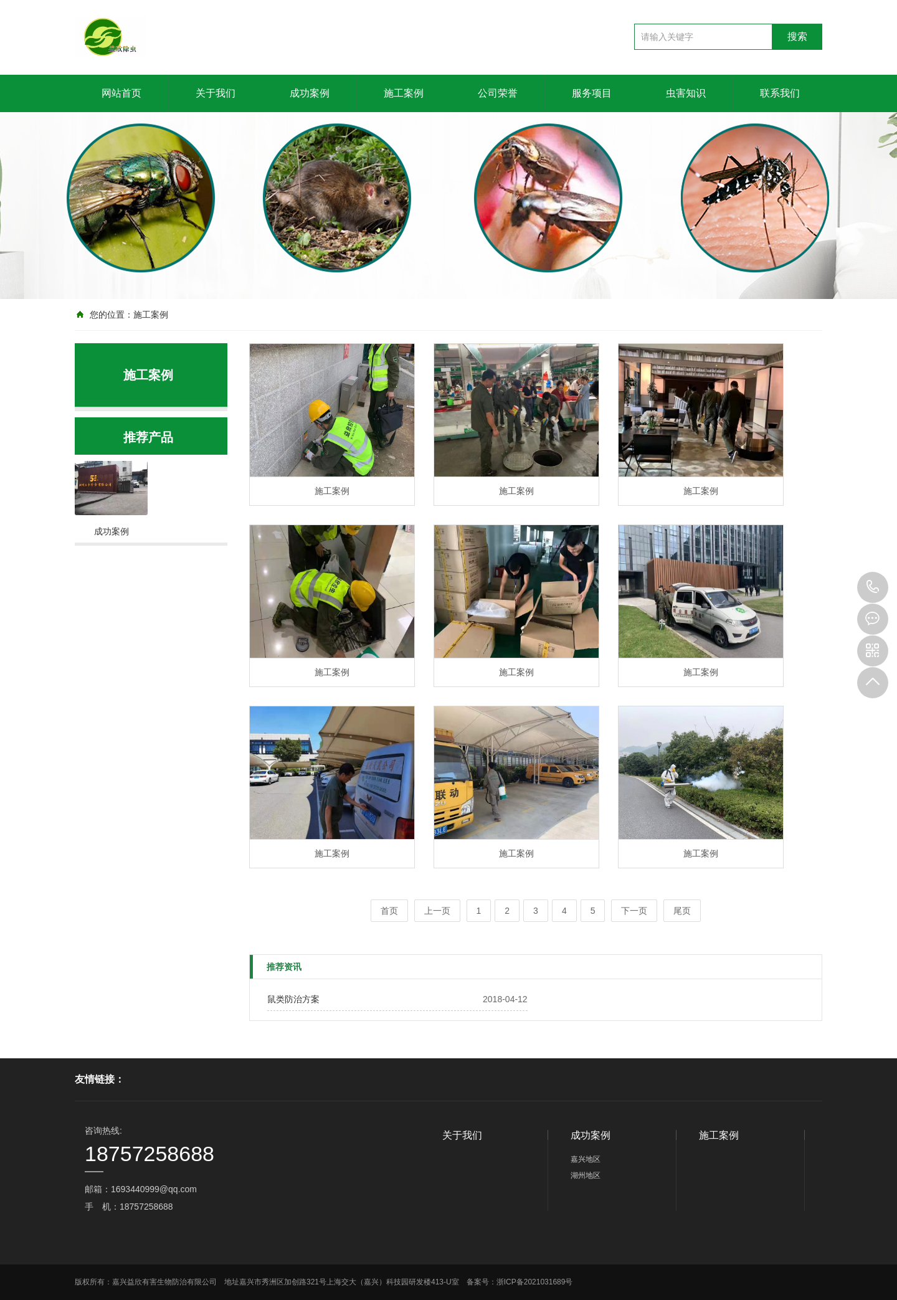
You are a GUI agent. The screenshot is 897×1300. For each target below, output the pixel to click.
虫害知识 (686, 93)
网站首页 (121, 93)
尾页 (682, 911)
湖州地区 (585, 1175)
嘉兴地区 (585, 1159)
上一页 (437, 911)
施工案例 (404, 93)
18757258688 (872, 587)
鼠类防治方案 (293, 999)
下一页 (634, 911)
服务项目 (592, 93)
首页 (389, 911)
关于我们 (215, 93)
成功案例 (310, 93)
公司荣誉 (498, 93)
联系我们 (780, 93)
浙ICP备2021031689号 (534, 1282)
